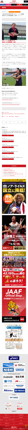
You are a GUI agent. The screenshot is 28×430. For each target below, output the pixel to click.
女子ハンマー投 (5, 116)
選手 (14, 11)
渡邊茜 (17, 116)
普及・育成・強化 (6, 112)
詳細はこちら (22, 428)
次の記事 (22, 122)
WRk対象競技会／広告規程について (9, 170)
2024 (13, 173)
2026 (17, 173)
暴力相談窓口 (21, 417)
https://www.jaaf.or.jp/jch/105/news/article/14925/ (10, 104)
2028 (22, 173)
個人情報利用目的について (7, 417)
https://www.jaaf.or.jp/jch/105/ (7, 99)
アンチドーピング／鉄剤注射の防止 (9, 175)
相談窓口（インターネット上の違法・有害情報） (7, 420)
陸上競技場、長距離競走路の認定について (10, 172)
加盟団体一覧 (7, 423)
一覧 (14, 122)
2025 (15, 173)
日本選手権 (12, 116)
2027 (20, 173)
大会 (8, 135)
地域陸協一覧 (7, 425)
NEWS (4, 7)
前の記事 (6, 122)
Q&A (21, 420)
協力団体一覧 (21, 423)
